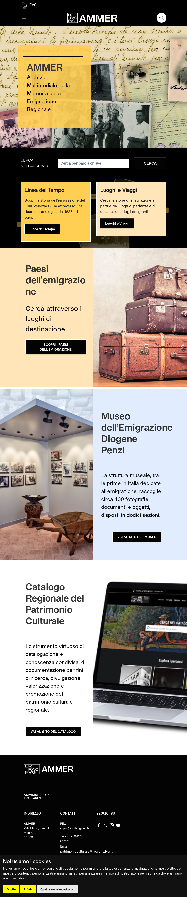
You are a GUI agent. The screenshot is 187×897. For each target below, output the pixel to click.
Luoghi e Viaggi (117, 223)
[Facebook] (98, 825)
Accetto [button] (11, 889)
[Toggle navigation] (24, 18)
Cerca (150, 163)
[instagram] (111, 825)
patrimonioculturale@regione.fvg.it (86, 851)
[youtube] (118, 825)
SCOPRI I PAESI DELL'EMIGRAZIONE (56, 347)
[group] (93, 87)
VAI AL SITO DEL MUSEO (136, 537)
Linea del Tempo (42, 229)
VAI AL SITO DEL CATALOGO (53, 731)
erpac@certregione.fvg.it (77, 828)
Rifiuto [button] (28, 889)
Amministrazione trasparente (37, 796)
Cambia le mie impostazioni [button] (57, 889)
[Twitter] (105, 825)
